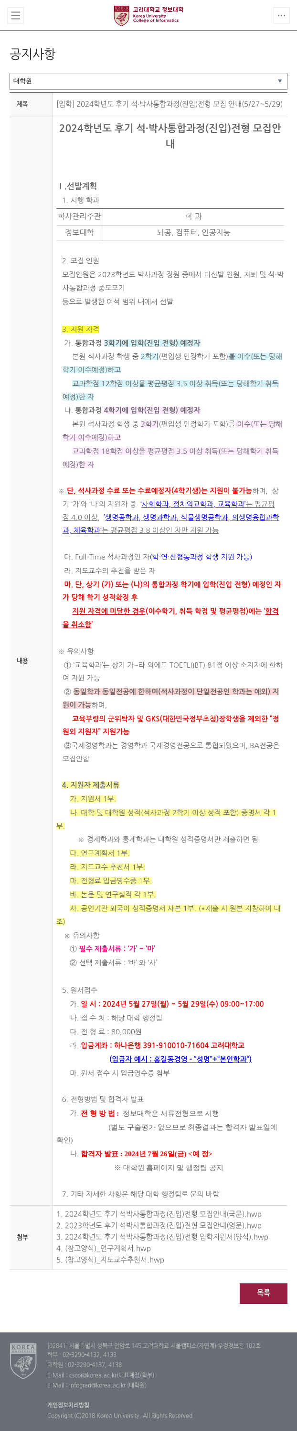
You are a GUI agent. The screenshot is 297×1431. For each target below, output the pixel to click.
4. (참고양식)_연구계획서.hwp (103, 1249)
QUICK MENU (281, 15)
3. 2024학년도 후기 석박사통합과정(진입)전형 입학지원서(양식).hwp (162, 1237)
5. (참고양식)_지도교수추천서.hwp (110, 1260)
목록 (263, 1293)
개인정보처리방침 (68, 1405)
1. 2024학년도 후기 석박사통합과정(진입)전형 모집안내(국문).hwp (159, 1215)
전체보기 (15, 15)
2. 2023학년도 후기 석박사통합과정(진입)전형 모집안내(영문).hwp (159, 1226)
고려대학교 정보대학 (148, 15)
